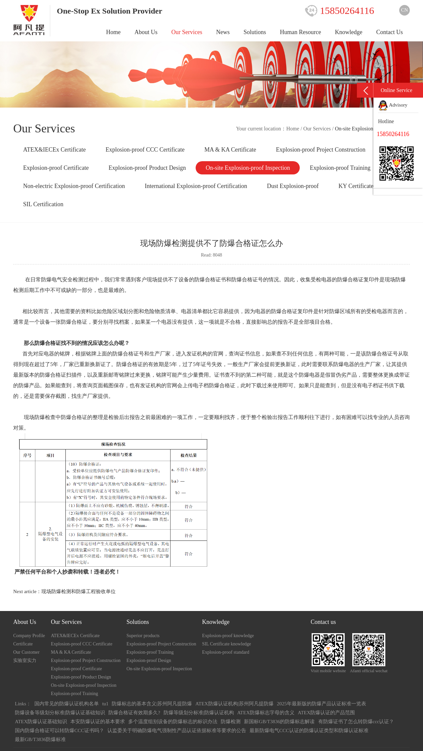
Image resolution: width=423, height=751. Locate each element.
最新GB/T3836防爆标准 (40, 739)
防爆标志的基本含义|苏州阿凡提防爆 (152, 703)
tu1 (105, 703)
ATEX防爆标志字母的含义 (265, 712)
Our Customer (26, 652)
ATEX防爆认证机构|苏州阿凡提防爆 (234, 703)
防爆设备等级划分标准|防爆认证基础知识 (60, 712)
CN (404, 10)
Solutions (255, 32)
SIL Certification (43, 204)
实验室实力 (24, 660)
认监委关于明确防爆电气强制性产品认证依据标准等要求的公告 (176, 730)
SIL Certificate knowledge (226, 643)
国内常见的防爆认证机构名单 (66, 703)
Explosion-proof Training (340, 167)
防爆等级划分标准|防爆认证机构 (199, 712)
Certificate (23, 643)
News (223, 32)
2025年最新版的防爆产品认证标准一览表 (321, 703)
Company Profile (29, 635)
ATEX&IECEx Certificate (54, 149)
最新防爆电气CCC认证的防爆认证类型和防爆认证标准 (309, 730)
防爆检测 (231, 721)
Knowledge (349, 32)
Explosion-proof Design (149, 660)
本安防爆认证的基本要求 (97, 721)
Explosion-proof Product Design (147, 167)
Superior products (143, 635)
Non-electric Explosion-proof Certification (74, 186)
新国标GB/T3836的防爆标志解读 (279, 721)
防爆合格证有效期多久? (134, 712)
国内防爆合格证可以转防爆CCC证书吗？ (59, 730)
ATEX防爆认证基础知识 (41, 721)
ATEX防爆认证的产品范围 (326, 712)
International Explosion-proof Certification (196, 186)
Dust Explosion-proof (293, 186)
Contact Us (389, 32)
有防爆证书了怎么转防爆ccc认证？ (356, 721)
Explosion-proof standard (226, 652)
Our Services (187, 32)
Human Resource (300, 32)
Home (113, 32)
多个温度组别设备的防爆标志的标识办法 (172, 721)
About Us (146, 32)
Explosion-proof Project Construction (320, 149)
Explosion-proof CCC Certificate (144, 149)
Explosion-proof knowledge (228, 635)
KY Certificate (355, 186)
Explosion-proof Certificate (56, 167)
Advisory (392, 105)
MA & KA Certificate (230, 149)
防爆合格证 (284, 311)
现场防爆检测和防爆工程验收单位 (78, 591)
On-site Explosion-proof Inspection (248, 167)
